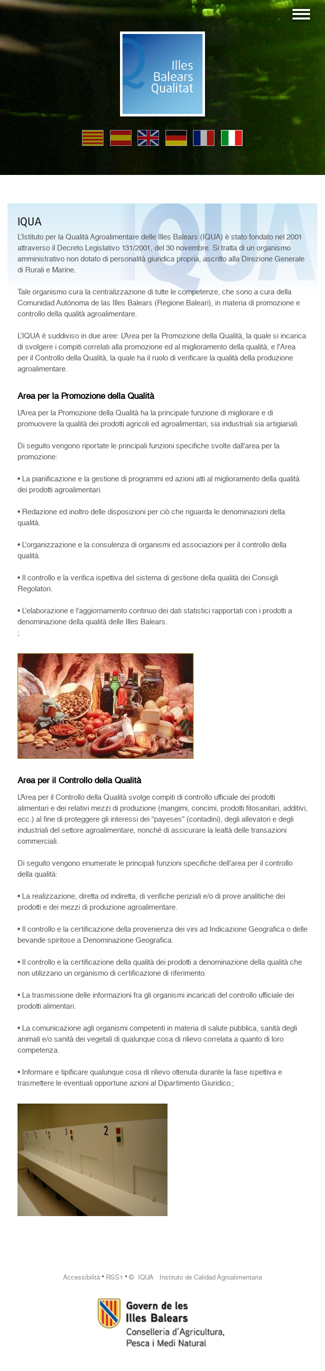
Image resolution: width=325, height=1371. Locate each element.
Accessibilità (81, 1277)
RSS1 (114, 1277)
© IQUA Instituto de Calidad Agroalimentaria (195, 1277)
